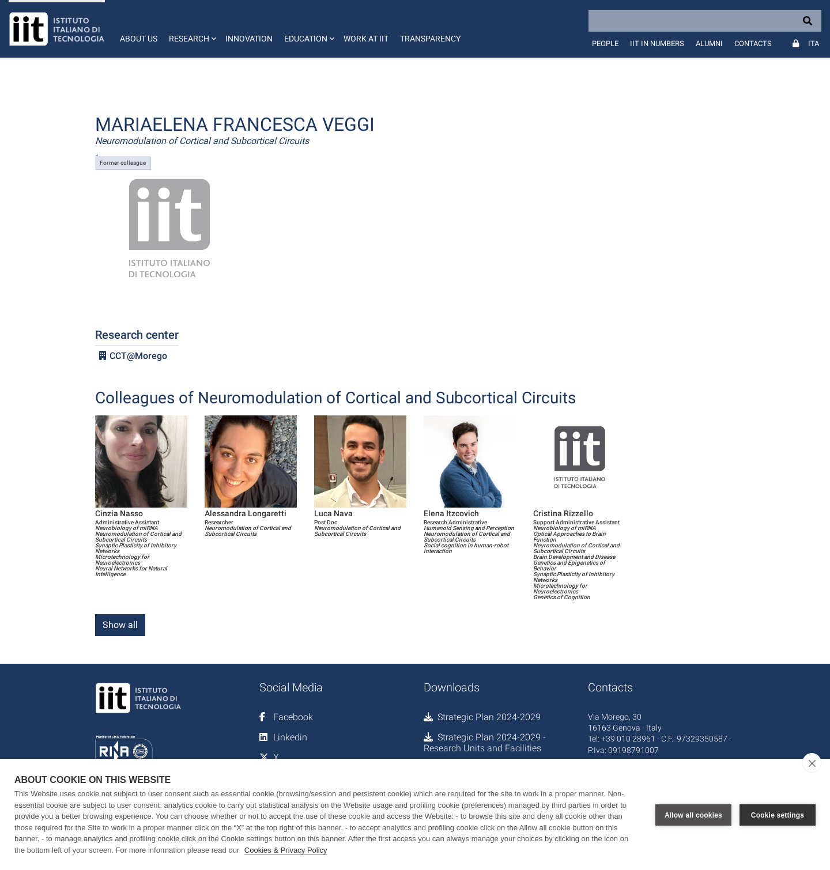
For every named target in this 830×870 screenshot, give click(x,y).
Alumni (709, 43)
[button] (191, 29)
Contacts (753, 43)
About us (138, 38)
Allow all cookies (693, 815)
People (605, 43)
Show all (120, 624)
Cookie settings (777, 815)
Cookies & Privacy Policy (285, 850)
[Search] (704, 21)
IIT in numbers (657, 43)
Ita (813, 43)
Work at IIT (366, 38)
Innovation (249, 38)
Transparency (430, 38)
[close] (811, 763)
